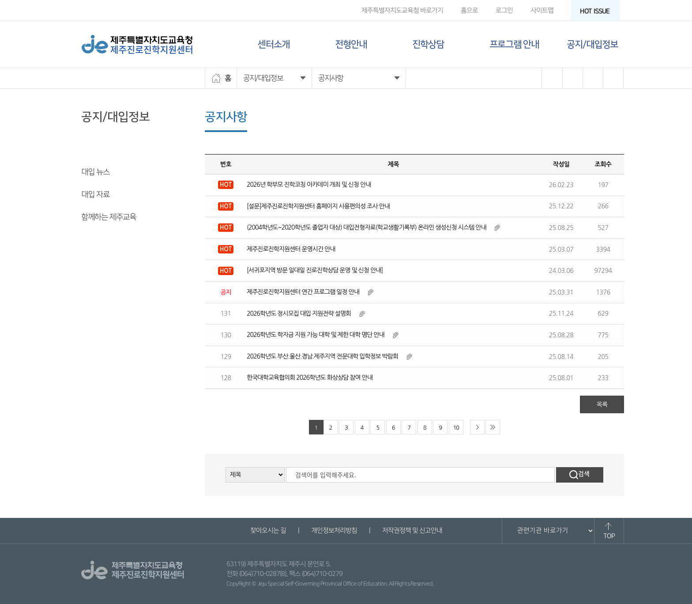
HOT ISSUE (597, 11)
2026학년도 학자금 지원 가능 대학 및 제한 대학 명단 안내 (315, 335)
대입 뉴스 (95, 172)
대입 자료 (95, 194)
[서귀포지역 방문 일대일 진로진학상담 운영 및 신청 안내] (315, 270)
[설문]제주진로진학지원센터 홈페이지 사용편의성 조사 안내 (318, 206)
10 (456, 427)
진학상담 (428, 44)
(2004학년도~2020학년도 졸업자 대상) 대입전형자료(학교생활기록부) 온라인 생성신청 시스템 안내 (366, 227)
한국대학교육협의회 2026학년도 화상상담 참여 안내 (309, 377)
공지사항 (94, 149)
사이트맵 (541, 10)
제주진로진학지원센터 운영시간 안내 (291, 249)
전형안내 (351, 44)
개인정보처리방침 (334, 530)
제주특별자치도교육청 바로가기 (402, 10)
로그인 (504, 10)
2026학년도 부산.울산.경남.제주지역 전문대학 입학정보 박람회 (322, 356)
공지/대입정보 (592, 44)
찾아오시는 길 (268, 530)
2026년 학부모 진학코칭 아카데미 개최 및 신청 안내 (309, 184)
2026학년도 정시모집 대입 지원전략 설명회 (299, 313)
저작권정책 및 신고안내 (412, 530)
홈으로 (469, 10)
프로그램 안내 (514, 44)
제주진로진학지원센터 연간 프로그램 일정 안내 (303, 292)
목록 (602, 404)
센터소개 (274, 44)
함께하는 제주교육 (108, 217)
